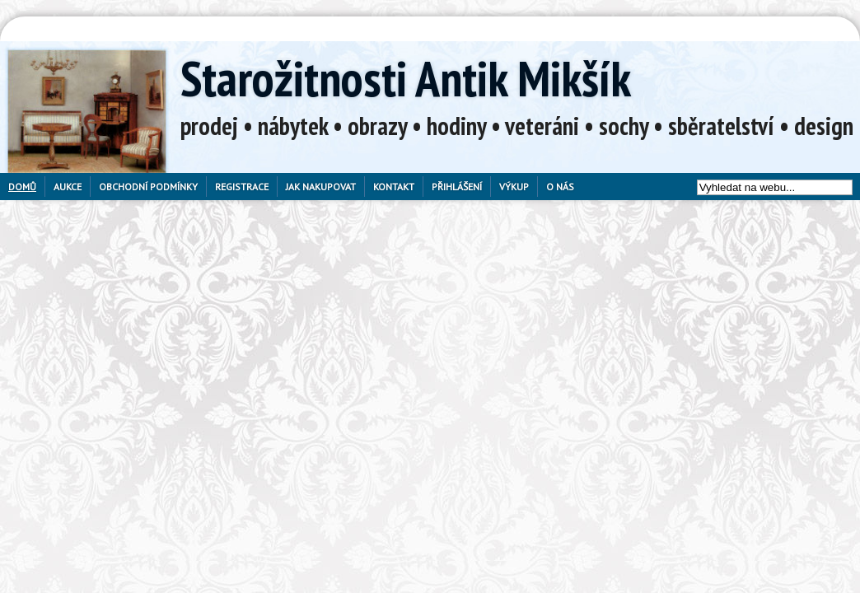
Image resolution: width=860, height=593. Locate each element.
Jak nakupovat (321, 186)
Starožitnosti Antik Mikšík (405, 78)
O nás (560, 186)
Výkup (514, 186)
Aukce (68, 186)
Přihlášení (457, 186)
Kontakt (393, 186)
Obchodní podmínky (148, 186)
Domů (22, 186)
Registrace (242, 186)
